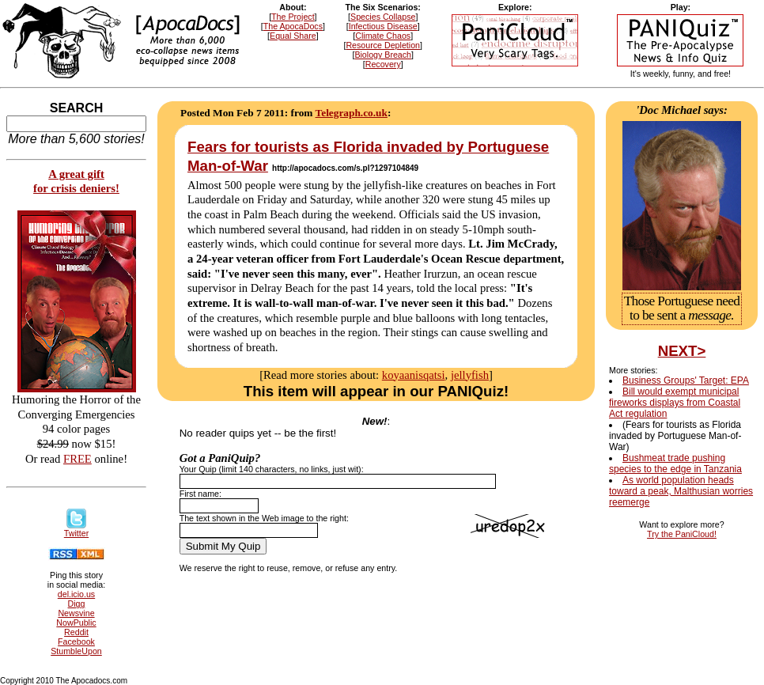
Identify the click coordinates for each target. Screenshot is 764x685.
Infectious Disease (383, 26)
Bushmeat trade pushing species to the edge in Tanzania (675, 463)
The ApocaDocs (293, 26)
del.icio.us (76, 594)
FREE (77, 458)
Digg (76, 603)
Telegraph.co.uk (352, 113)
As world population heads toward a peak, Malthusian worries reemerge (681, 491)
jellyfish (470, 375)
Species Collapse (382, 16)
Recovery (383, 64)
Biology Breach (382, 54)
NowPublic (76, 622)
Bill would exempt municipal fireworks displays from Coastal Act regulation (674, 402)
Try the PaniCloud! (682, 534)
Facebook (76, 641)
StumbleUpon (76, 651)
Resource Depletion (383, 45)
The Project (293, 16)
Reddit (76, 632)
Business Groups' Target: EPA (685, 380)
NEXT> (682, 350)
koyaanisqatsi (413, 375)
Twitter (76, 529)
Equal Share (293, 35)
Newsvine (76, 613)
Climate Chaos (382, 35)
